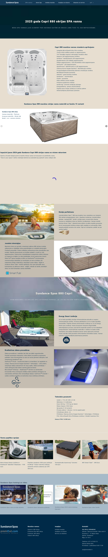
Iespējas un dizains (64, 2)
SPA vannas (28, 2)
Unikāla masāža (50, 2)
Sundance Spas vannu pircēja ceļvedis (12, 507)
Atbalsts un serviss (79, 2)
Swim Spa (39, 2)
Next (106, 126)
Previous (1, 126)
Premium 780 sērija (34, 533)
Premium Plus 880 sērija (35, 531)
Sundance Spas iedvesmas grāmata (38, 507)
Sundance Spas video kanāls (91, 507)
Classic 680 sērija (33, 535)
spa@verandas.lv (87, 549)
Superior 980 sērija (33, 529)
